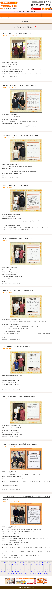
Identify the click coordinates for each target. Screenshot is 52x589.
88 (31, 571)
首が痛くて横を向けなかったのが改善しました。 (16, 185)
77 (1, 571)
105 (30, 573)
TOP (5, 15)
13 (34, 562)
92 (42, 571)
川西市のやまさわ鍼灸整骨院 (5, 17)
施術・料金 (15, 15)
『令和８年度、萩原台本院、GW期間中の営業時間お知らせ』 (26, 11)
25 (15, 564)
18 (47, 562)
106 (33, 573)
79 (7, 571)
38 (50, 564)
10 (26, 562)
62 (12, 569)
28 (23, 564)
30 (28, 564)
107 (35, 573)
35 (42, 564)
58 (1, 569)
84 (20, 571)
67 (26, 569)
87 (28, 571)
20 (1, 564)
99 (13, 573)
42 (9, 566)
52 (37, 566)
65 (20, 569)
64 (18, 569)
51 (34, 566)
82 (15, 571)
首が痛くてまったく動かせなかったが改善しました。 (17, 33)
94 (47, 571)
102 (22, 573)
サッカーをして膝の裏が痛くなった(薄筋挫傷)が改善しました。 (20, 444)
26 (18, 564)
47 (23, 566)
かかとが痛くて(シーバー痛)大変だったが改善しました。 (18, 346)
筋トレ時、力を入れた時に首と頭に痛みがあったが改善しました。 (21, 85)
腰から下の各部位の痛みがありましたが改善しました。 (18, 238)
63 (15, 569)
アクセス (47, 15)
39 (1, 566)
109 (41, 573)
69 (31, 569)
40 (4, 566)
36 (45, 564)
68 (28, 569)
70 (34, 569)
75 (47, 569)
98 (11, 573)
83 (18, 571)
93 (45, 571)
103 (25, 573)
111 (46, 573)
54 (42, 566)
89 (34, 571)
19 (50, 562)
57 (50, 566)
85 (23, 571)
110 (44, 573)
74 (45, 569)
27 (20, 564)
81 (12, 571)
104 (27, 573)
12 (31, 562)
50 (31, 566)
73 (42, 569)
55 (45, 566)
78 (4, 571)
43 (12, 566)
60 (7, 569)
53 (39, 566)
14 (37, 562)
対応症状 (26, 15)
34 (39, 564)
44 (15, 566)
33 (37, 564)
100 (16, 573)
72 (39, 569)
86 (26, 571)
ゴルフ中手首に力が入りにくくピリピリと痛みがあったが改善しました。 (23, 135)
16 (42, 562)
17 (45, 562)
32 (34, 564)
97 (8, 573)
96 (5, 573)
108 (38, 573)
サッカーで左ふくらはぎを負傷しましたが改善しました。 (19, 290)
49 (28, 566)
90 (37, 571)
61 (9, 569)
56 (47, 566)
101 (19, 573)
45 (18, 566)
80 (9, 571)
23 (9, 564)
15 (39, 562)
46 (20, 566)
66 (23, 569)
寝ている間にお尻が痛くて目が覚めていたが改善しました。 (19, 396)
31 (31, 564)
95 (50, 571)
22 (7, 564)
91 (39, 571)
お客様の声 (36, 15)
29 (26, 564)
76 (50, 569)
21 (4, 564)
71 (37, 569)
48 (26, 566)
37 (47, 564)
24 (12, 564)
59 (4, 569)
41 (7, 566)
